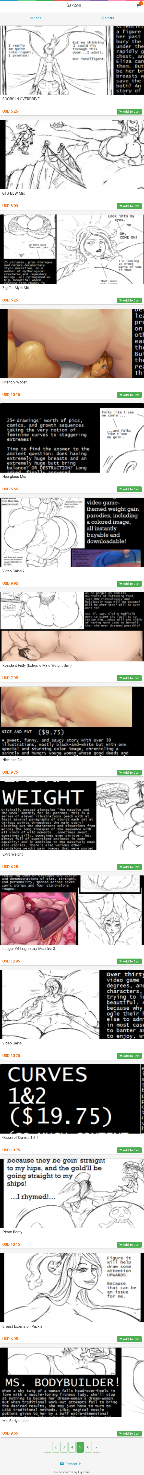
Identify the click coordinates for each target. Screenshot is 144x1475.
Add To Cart (129, 111)
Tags (36, 18)
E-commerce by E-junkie (72, 1472)
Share (107, 18)
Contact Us (70, 1464)
